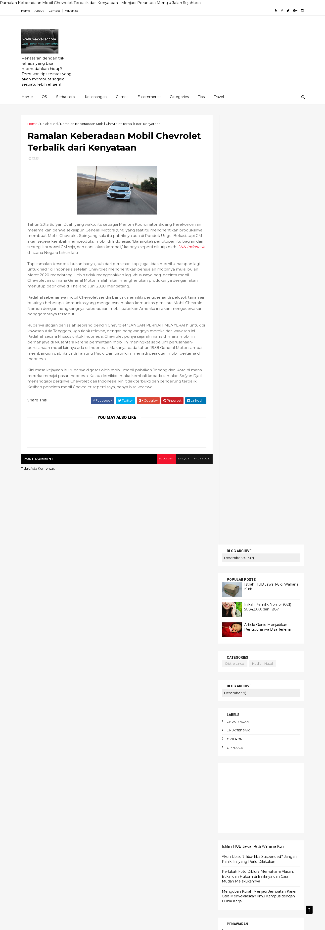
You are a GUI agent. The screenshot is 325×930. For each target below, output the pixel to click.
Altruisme (128, 722)
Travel (219, 97)
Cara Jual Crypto (134, 739)
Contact (55, 10)
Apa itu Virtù (165, 730)
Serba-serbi (66, 97)
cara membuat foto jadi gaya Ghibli (150, 876)
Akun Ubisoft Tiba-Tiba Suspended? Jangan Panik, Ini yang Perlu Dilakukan (258, 429)
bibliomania (159, 842)
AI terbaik (160, 713)
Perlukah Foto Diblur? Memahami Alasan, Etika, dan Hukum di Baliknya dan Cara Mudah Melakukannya (257, 447)
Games (122, 97)
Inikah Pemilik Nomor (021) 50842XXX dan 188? (266, 177)
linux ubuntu (265, 551)
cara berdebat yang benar (142, 859)
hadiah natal (261, 234)
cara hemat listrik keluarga (143, 868)
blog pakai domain (263, 546)
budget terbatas (169, 851)
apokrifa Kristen (187, 782)
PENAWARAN (234, 576)
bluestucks (236, 510)
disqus (180, 459)
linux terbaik (237, 301)
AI (189, 696)
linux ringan (237, 292)
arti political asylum (165, 791)
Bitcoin (189, 730)
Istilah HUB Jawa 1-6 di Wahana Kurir (252, 417)
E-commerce (149, 97)
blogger (163, 459)
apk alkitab (156, 782)
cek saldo (235, 519)
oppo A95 (234, 318)
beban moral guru (135, 825)
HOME (227, 570)
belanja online (170, 825)
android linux (233, 546)
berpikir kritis (131, 842)
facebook (199, 459)
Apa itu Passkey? (134, 730)
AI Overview (186, 705)
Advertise (72, 10)
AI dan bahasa (132, 713)
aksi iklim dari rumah (177, 756)
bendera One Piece (174, 834)
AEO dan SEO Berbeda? (160, 696)
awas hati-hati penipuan (140, 816)
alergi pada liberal (173, 765)
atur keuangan (161, 799)
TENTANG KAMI (236, 598)
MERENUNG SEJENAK (242, 592)
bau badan (177, 816)
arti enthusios (131, 791)
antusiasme (130, 782)
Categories (179, 97)
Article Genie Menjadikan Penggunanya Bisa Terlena (266, 197)
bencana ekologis (135, 834)
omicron (234, 310)
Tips (201, 97)
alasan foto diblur (135, 765)
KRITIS (227, 587)
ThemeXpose (48, 923)
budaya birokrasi (134, 851)
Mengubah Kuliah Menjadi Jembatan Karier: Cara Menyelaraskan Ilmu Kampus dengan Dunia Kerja (259, 467)
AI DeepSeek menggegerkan (145, 705)
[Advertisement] (212, 55)
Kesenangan (96, 97)
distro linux (234, 234)
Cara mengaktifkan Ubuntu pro (145, 748)
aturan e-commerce (137, 808)
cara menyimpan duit (138, 894)
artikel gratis (238, 501)
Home (26, 10)
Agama (126, 696)
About (40, 10)
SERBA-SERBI (234, 581)
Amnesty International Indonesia (170, 722)
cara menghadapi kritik (139, 885)
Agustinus (183, 713)
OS (44, 97)
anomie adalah (163, 773)
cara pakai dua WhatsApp (142, 902)
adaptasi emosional (136, 756)
